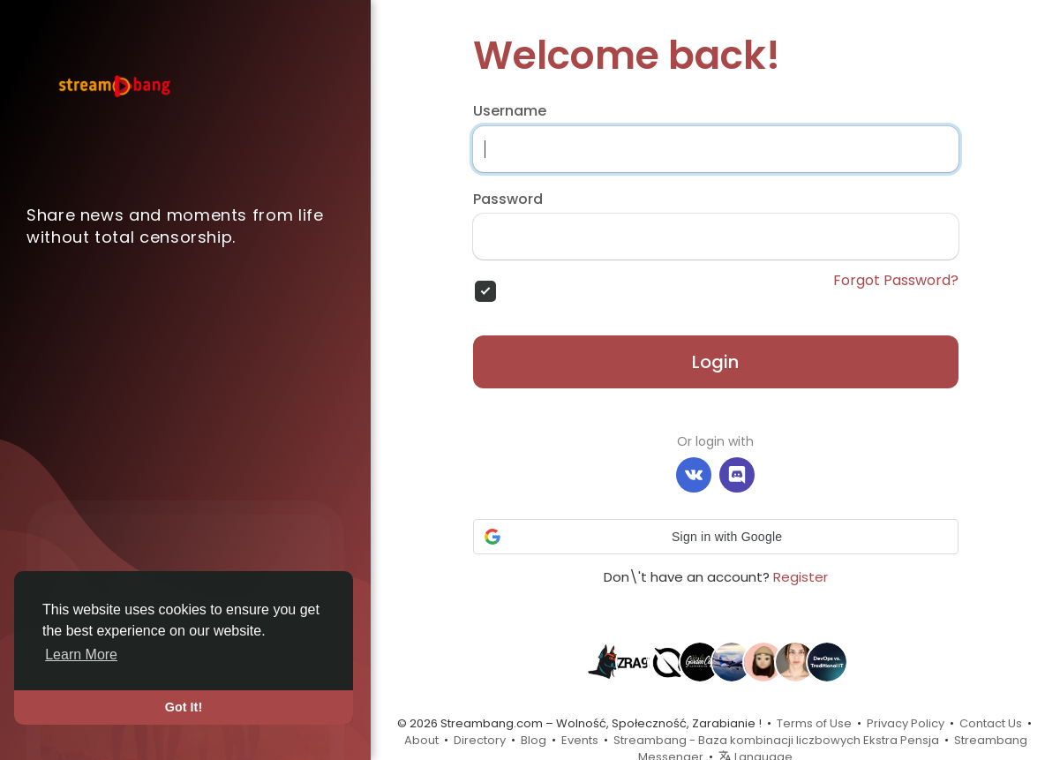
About (421, 740)
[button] (716, 536)
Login (715, 362)
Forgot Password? (896, 280)
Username (509, 111)
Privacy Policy (905, 723)
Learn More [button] (81, 654)
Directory (480, 740)
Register (800, 577)
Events (579, 740)
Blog (533, 740)
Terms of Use (814, 723)
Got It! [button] (183, 707)
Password (508, 199)
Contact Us (990, 723)
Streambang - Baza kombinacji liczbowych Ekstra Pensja (776, 740)
